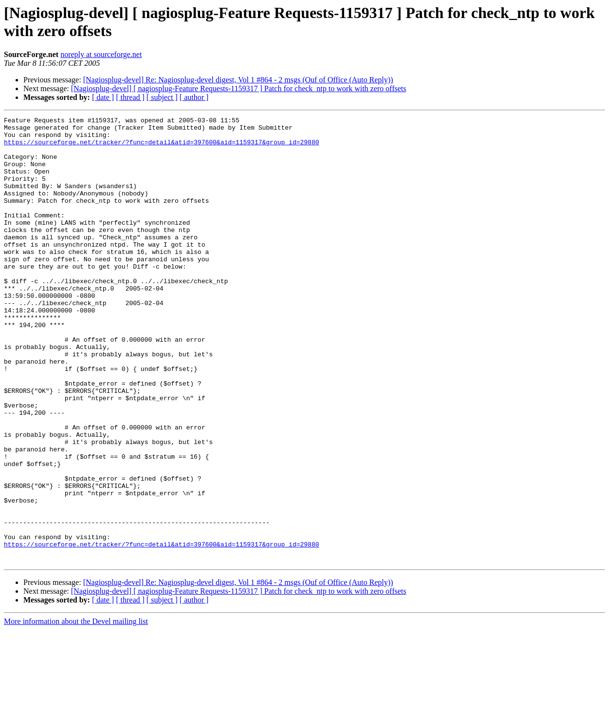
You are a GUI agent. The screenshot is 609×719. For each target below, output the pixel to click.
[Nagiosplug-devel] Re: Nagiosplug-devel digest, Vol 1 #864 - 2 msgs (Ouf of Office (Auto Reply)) (238, 80)
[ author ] (194, 97)
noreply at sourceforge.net (101, 54)
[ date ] (103, 97)
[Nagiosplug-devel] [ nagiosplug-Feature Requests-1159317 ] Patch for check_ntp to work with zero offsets (238, 88)
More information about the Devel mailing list (76, 710)
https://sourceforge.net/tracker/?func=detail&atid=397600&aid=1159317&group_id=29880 (161, 147)
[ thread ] (130, 97)
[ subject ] (162, 97)
